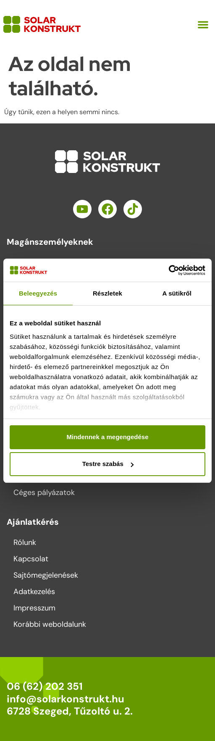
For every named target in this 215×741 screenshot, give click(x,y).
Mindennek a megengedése (107, 436)
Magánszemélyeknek (50, 241)
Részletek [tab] (107, 293)
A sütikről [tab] (177, 293)
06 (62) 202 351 (45, 686)
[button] (203, 24)
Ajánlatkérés (33, 521)
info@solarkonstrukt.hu (65, 698)
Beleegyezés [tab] (38, 293)
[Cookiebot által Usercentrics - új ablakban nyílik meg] (168, 270)
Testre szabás (108, 463)
